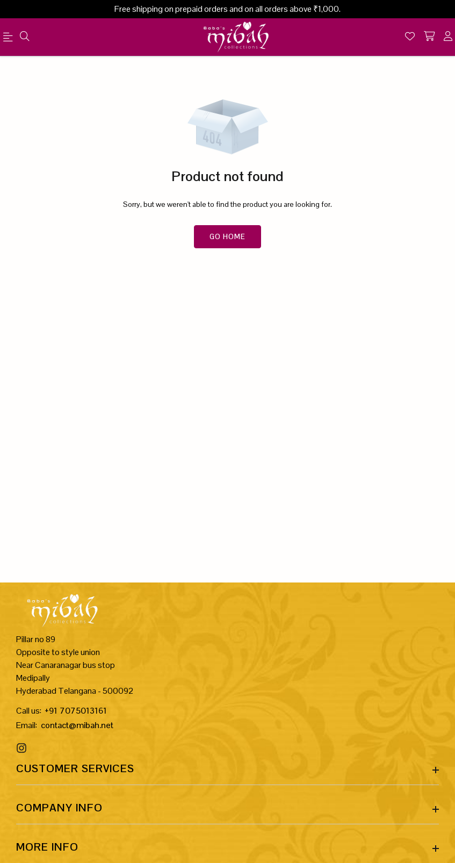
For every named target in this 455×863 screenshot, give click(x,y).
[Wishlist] (410, 37)
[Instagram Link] (23, 748)
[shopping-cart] (429, 37)
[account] (448, 37)
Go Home (227, 236)
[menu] (9, 39)
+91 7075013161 (76, 710)
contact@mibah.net (77, 725)
